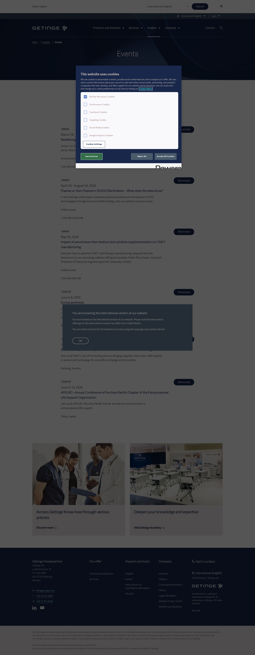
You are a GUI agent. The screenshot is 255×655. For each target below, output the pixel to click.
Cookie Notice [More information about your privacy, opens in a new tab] (145, 88)
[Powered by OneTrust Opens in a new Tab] (167, 166)
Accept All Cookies (165, 156)
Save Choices (91, 156)
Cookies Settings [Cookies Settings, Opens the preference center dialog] (94, 144)
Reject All (141, 156)
